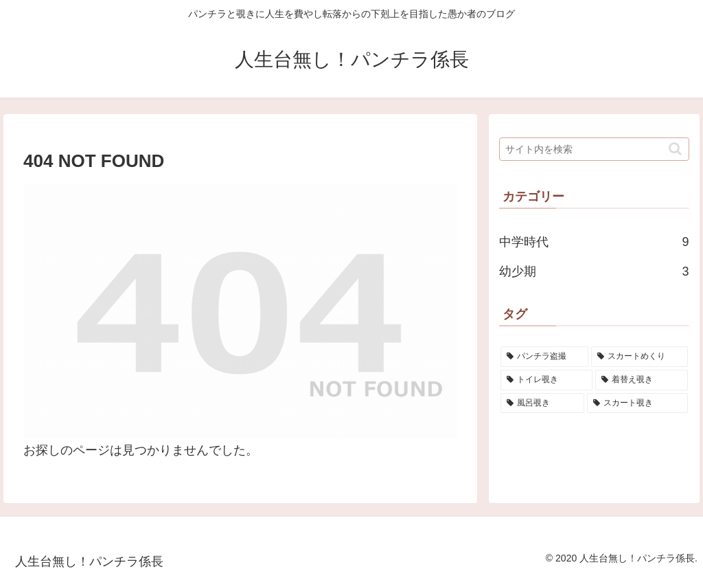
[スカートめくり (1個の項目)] (639, 356)
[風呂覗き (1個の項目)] (542, 403)
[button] (675, 149)
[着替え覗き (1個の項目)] (641, 380)
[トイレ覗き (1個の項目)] (546, 380)
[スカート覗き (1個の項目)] (637, 403)
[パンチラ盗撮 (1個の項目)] (544, 356)
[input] (594, 149)
